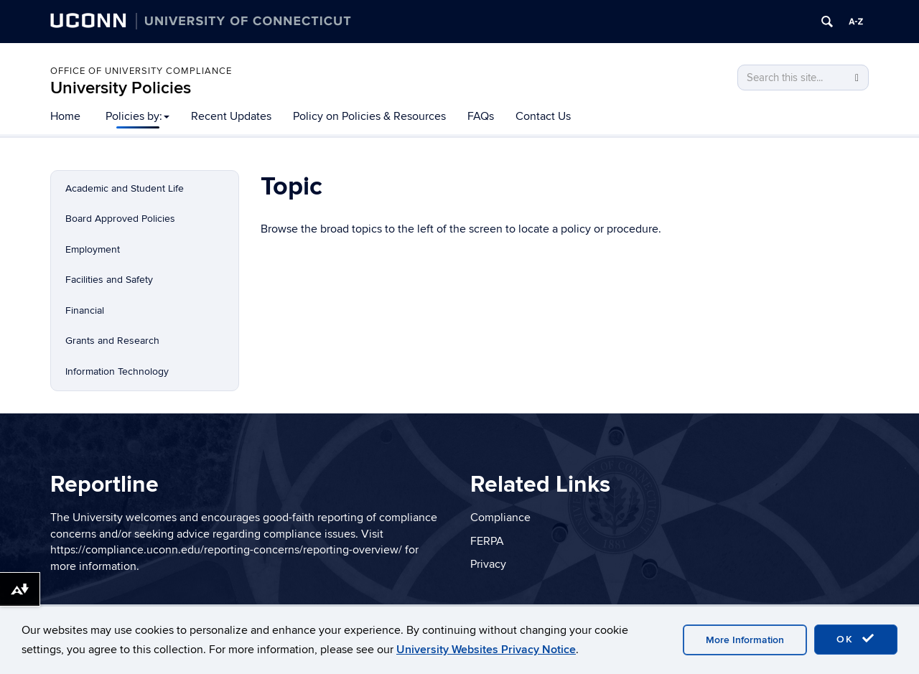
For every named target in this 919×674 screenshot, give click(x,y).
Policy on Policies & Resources (369, 116)
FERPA (487, 541)
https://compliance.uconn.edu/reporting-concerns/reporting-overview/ (226, 550)
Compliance (500, 517)
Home (65, 116)
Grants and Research (112, 340)
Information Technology (117, 371)
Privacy (488, 564)
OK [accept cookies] (855, 638)
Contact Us (543, 116)
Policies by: (137, 116)
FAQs (480, 116)
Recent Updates (231, 116)
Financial (84, 310)
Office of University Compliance (141, 71)
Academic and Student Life (124, 188)
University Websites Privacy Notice (486, 649)
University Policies (120, 88)
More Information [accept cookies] (745, 640)
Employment (92, 249)
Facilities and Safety (109, 279)
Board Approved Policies (120, 218)
